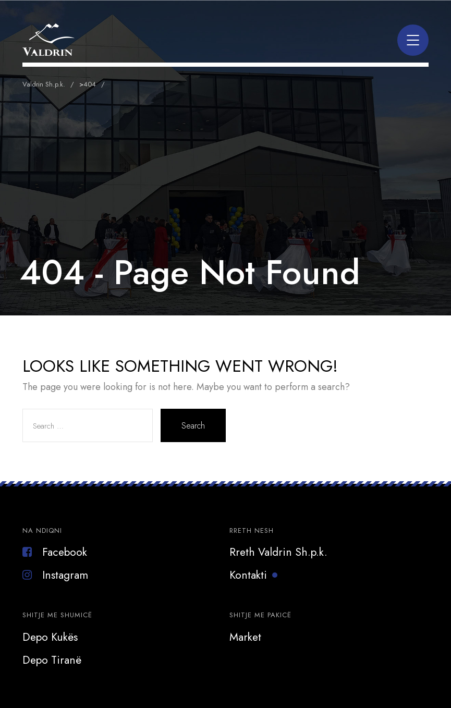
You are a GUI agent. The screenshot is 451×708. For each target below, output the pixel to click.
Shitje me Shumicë (57, 615)
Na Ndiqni (42, 530)
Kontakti (248, 575)
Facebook (54, 552)
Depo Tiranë (51, 660)
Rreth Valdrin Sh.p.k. (278, 552)
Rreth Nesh (251, 530)
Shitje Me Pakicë (260, 615)
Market (245, 637)
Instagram (55, 575)
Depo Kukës (50, 637)
